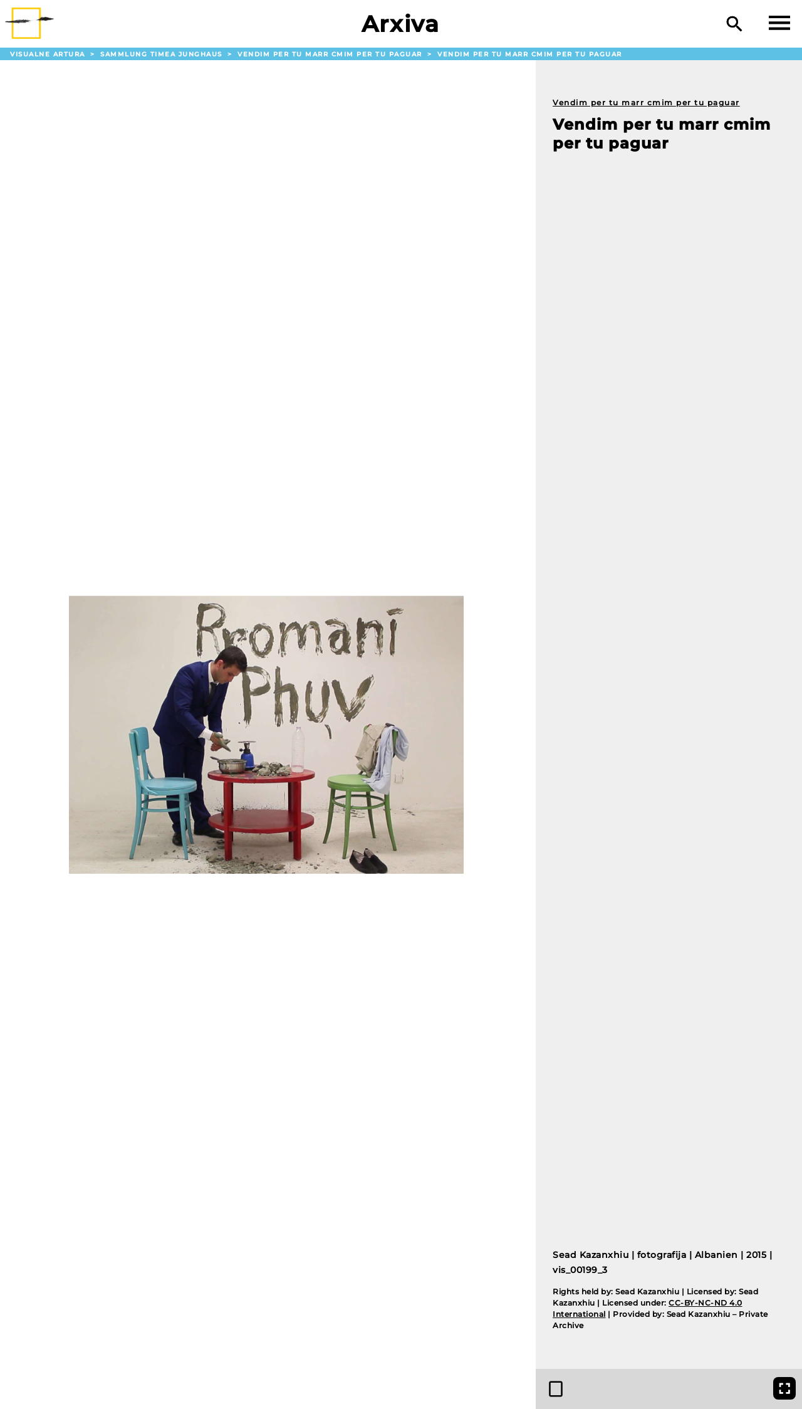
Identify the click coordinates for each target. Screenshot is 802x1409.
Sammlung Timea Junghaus (162, 54)
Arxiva (401, 24)
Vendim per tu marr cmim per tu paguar (331, 54)
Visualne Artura (49, 54)
